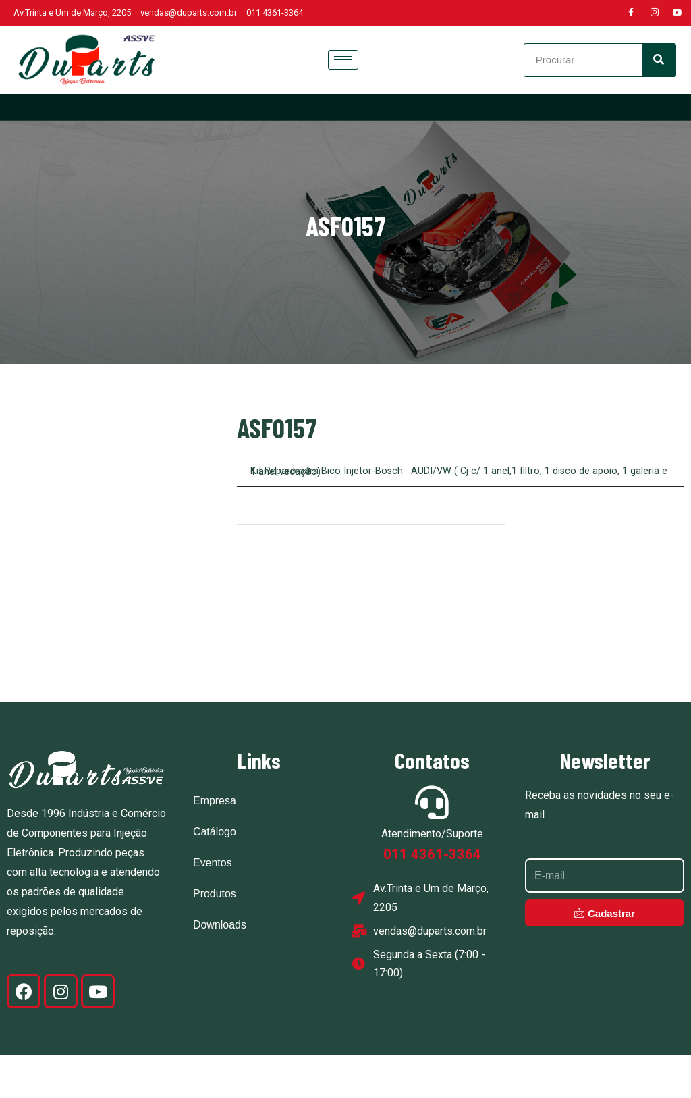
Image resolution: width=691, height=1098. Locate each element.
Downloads (219, 968)
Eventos (212, 906)
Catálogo (214, 875)
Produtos (214, 937)
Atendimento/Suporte (432, 876)
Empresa (214, 843)
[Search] (658, 60)
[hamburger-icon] (343, 60)
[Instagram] (654, 13)
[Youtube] (677, 13)
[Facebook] (631, 13)
